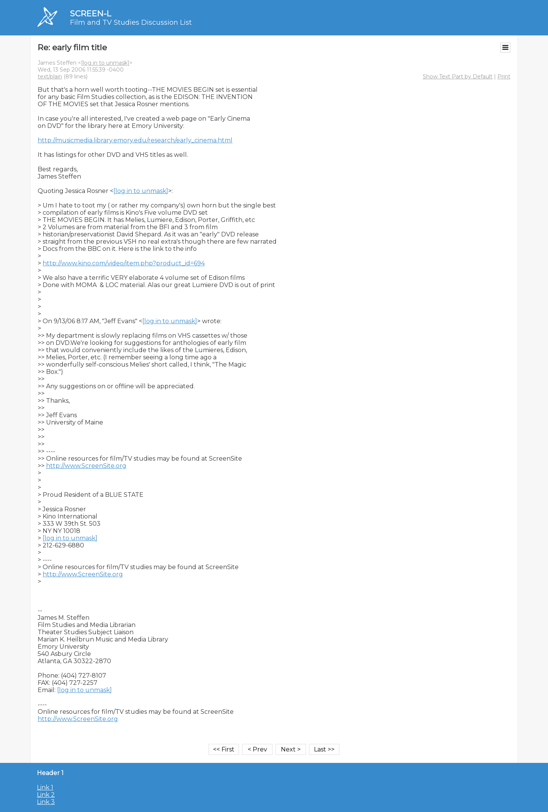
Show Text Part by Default (457, 76)
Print (503, 76)
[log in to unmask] (105, 62)
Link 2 (46, 794)
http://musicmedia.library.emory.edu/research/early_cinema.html (135, 140)
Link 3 (46, 802)
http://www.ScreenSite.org (86, 465)
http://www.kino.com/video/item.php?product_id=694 (124, 263)
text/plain (50, 76)
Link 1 (45, 787)
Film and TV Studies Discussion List (131, 22)
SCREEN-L (90, 13)
